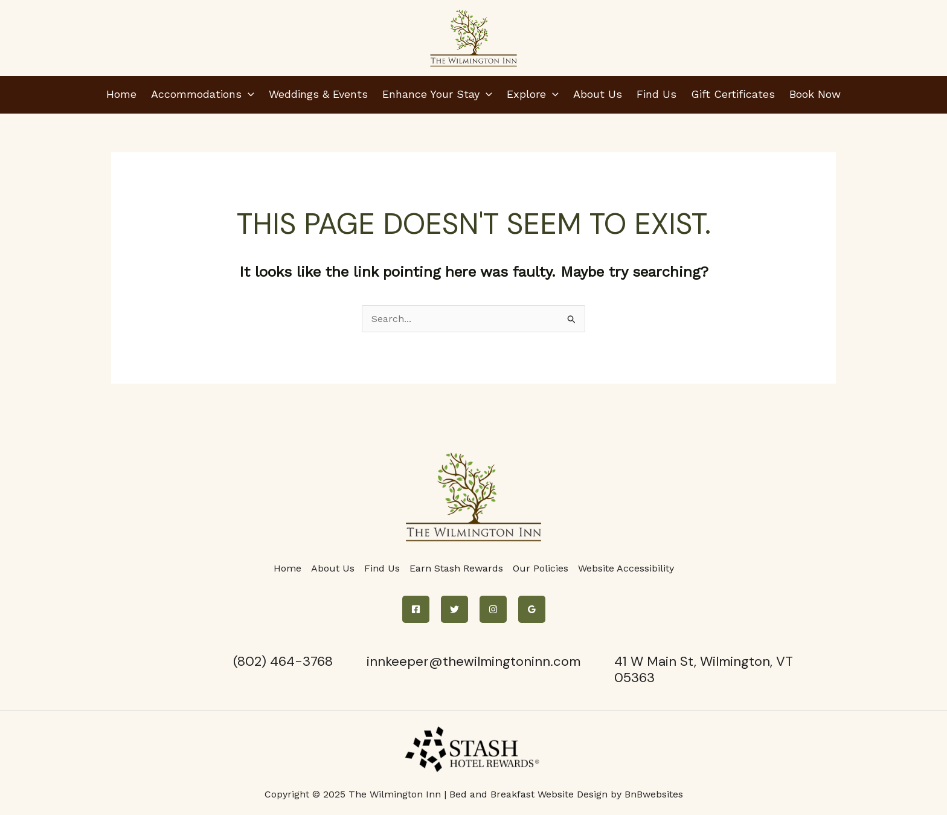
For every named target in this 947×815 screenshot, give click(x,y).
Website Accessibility (626, 568)
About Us (333, 568)
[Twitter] (454, 609)
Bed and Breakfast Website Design (528, 794)
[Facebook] (415, 609)
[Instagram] (493, 609)
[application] (248, 94)
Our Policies (540, 568)
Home (287, 568)
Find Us (382, 568)
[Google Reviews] (531, 609)
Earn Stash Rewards (456, 568)
